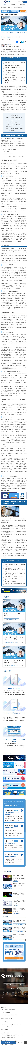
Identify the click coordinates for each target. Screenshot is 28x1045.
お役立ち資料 (4, 1029)
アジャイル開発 (10, 121)
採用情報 (13, 1037)
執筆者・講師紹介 (12, 1009)
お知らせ (8, 1035)
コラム (4, 4)
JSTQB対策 (4, 1015)
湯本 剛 (9, 44)
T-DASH (9, 1024)
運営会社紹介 (8, 1037)
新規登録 (24, 1)
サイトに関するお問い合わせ (14, 981)
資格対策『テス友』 (6, 1013)
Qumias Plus (4, 1024)
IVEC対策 (15, 1015)
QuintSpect (9, 1026)
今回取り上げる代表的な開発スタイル (14, 117)
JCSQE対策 (9, 1015)
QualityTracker (19, 1024)
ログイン (19, 1)
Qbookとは (4, 1035)
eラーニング (18, 1042)
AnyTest (13, 1024)
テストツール (4, 1022)
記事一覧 (10, 7)
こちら (22, 54)
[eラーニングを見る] (22, 841)
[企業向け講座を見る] (22, 826)
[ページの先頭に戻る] (25, 1042)
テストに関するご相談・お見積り (14, 984)
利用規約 (3, 1037)
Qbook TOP (3, 7)
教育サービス (4, 1040)
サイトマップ (12, 1035)
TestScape (4, 1026)
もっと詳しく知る (14, 988)
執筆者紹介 (22, 4)
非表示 (16, 115)
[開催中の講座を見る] (22, 810)
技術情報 (13, 4)
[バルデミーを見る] (22, 855)
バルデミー (23, 1042)
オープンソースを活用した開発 (13, 119)
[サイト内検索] (16, 1)
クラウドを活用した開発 (12, 123)
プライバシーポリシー (20, 1035)
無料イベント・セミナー (7, 1018)
